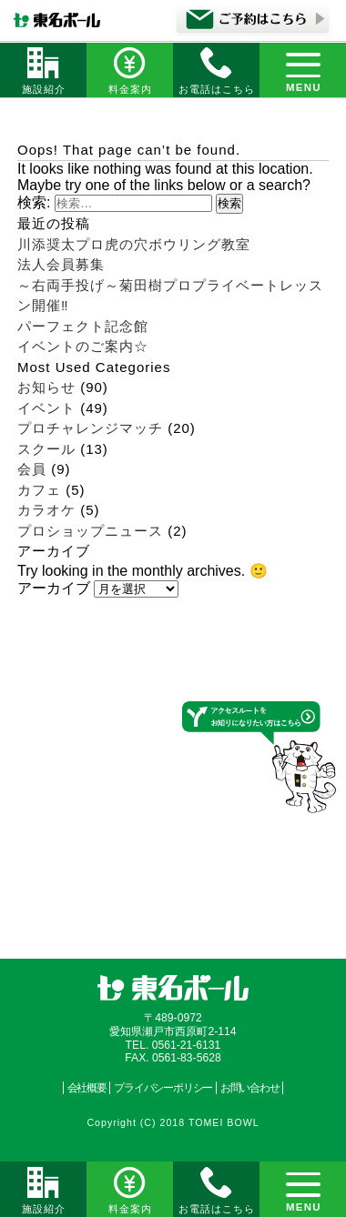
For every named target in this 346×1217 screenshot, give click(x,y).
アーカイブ (53, 588)
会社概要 (87, 1087)
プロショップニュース (90, 530)
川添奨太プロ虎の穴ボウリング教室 (133, 244)
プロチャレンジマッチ (90, 428)
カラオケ (46, 510)
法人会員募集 (61, 264)
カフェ (39, 490)
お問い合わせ (250, 1087)
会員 (31, 469)
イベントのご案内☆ (82, 346)
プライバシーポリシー (163, 1087)
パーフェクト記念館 (82, 326)
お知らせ (46, 387)
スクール (46, 449)
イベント (46, 408)
